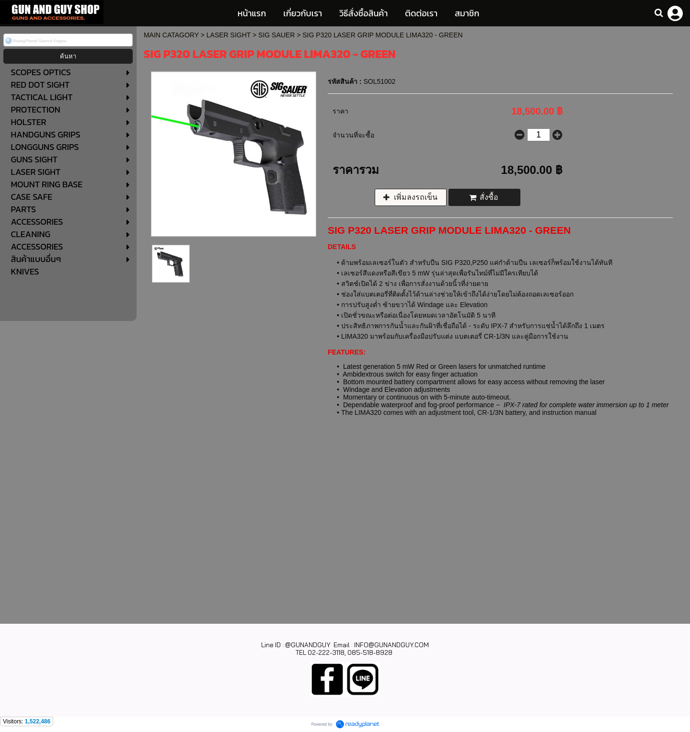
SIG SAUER (276, 35)
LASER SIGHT (229, 35)
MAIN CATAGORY (171, 35)
